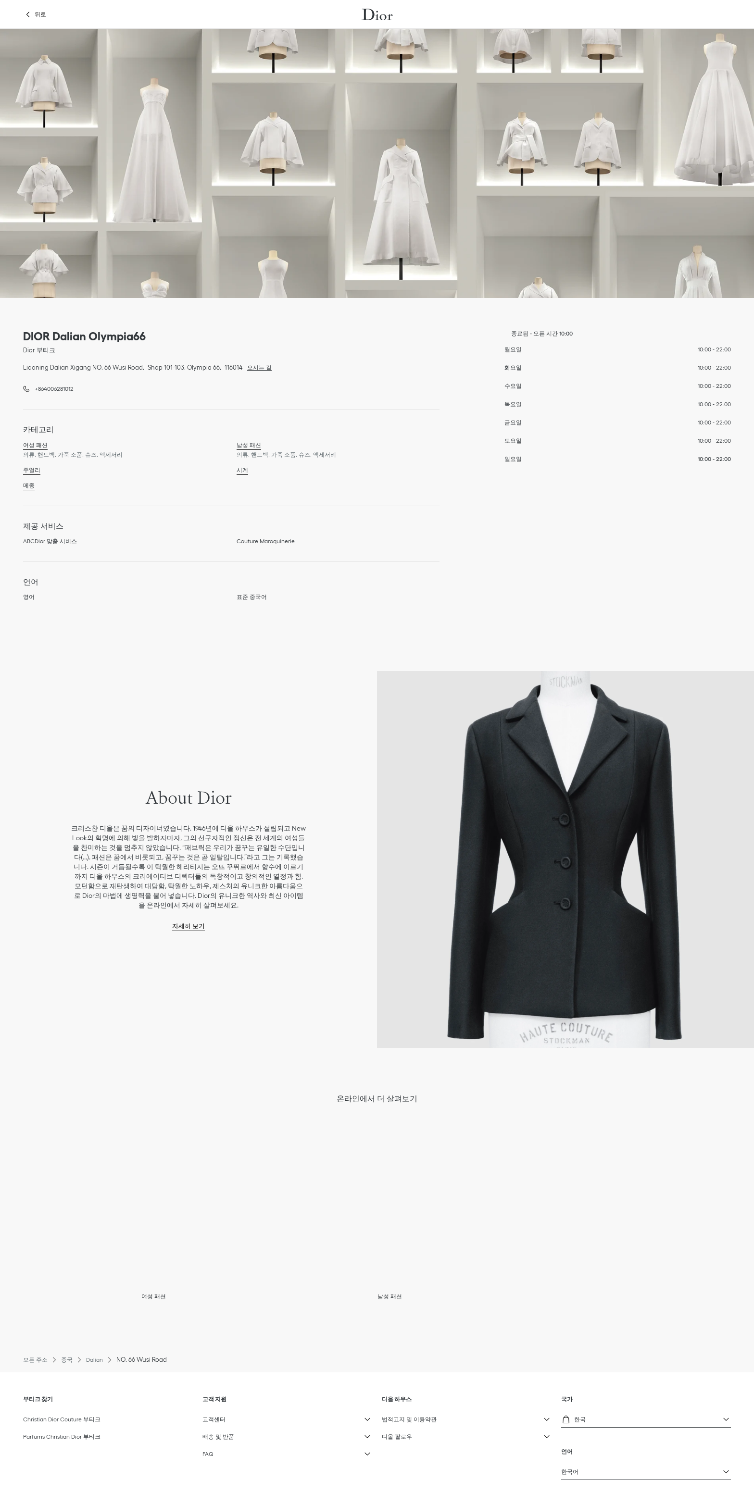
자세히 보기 (188, 926)
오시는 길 (257, 367)
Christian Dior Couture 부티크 (62, 1419)
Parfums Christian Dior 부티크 (62, 1436)
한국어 (613, 1469)
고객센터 (254, 1417)
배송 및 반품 (254, 1434)
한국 (613, 1418)
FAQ (254, 1451)
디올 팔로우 (433, 1434)
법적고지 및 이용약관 (433, 1417)
